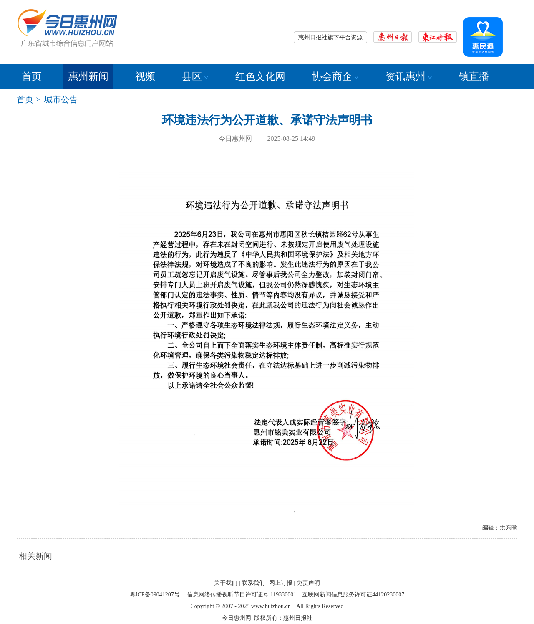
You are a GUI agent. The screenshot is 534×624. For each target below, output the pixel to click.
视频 (145, 76)
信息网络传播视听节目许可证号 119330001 (241, 594)
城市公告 (61, 99)
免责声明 (308, 583)
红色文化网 (260, 76)
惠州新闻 (88, 76)
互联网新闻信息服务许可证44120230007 (353, 594)
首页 (32, 76)
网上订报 (280, 583)
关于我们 (225, 583)
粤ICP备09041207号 (155, 594)
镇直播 (474, 76)
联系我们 (253, 583)
